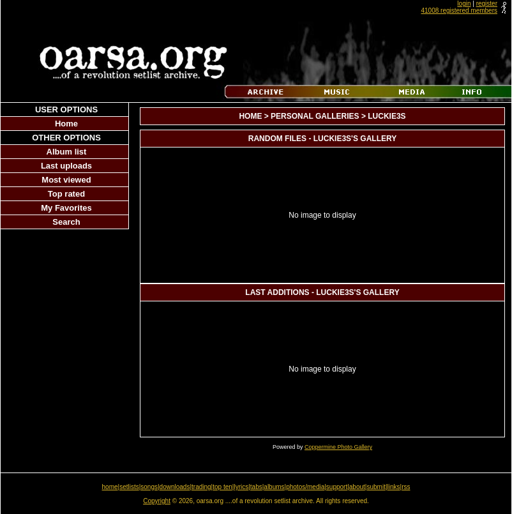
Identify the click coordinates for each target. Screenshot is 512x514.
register (486, 3)
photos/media (305, 486)
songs (149, 486)
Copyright (156, 500)
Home (66, 123)
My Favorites (66, 208)
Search (66, 222)
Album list (67, 151)
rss (406, 486)
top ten (222, 486)
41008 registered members (459, 10)
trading (201, 486)
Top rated (66, 194)
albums (274, 486)
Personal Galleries (315, 116)
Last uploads (66, 165)
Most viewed (66, 180)
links (394, 486)
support (336, 486)
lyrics (241, 486)
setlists (129, 486)
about (357, 486)
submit (375, 486)
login (464, 3)
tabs (256, 486)
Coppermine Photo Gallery (338, 447)
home (110, 486)
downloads (175, 486)
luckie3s (386, 116)
